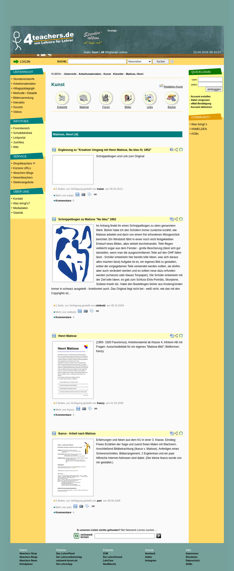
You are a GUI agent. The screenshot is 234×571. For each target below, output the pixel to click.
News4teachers (23, 177)
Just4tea (18, 142)
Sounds (18, 107)
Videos (17, 112)
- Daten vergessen (200, 100)
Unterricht (70, 73)
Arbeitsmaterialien (24, 83)
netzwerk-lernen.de (66, 560)
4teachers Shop (28, 553)
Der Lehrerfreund (112, 557)
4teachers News (28, 560)
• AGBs (194, 133)
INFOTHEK (21, 121)
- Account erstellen (200, 96)
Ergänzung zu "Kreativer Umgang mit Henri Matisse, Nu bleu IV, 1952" (105, 150)
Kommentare (63, 200)
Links (150, 107)
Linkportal (19, 137)
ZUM (105, 553)
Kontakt (18, 198)
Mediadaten (20, 208)
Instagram (150, 560)
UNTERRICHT (23, 72)
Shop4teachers (24, 163)
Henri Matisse (67, 336)
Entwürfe (62, 107)
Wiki (16, 147)
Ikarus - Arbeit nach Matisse (77, 433)
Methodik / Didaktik (25, 93)
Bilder (128, 107)
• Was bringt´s (198, 124)
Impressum (192, 553)
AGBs (189, 564)
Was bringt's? (21, 203)
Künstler (118, 73)
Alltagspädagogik (24, 88)
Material (84, 107)
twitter (148, 557)
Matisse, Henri (134, 73)
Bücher (172, 107)
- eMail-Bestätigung (200, 103)
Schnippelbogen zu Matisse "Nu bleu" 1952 (87, 219)
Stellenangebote (23, 182)
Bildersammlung (23, 97)
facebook (150, 553)
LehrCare (108, 560)
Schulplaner (26, 564)
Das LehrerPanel (65, 553)
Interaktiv (19, 102)
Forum (106, 107)
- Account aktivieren (201, 107)
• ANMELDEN (198, 129)
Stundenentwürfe (24, 79)
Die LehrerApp (64, 564)
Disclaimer (192, 557)
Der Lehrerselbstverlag (69, 557)
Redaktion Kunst (173, 86)
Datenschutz (192, 560)
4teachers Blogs (23, 173)
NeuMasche (109, 564)
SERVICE (20, 156)
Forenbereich (21, 128)
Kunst (107, 73)
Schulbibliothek (22, 133)
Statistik (18, 212)
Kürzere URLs (22, 168)
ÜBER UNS (21, 191)
